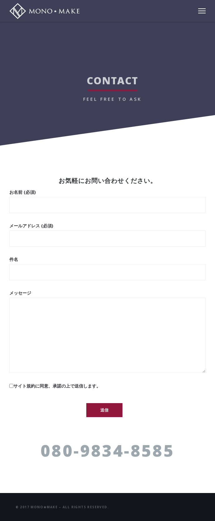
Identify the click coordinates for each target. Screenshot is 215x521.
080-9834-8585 (107, 450)
